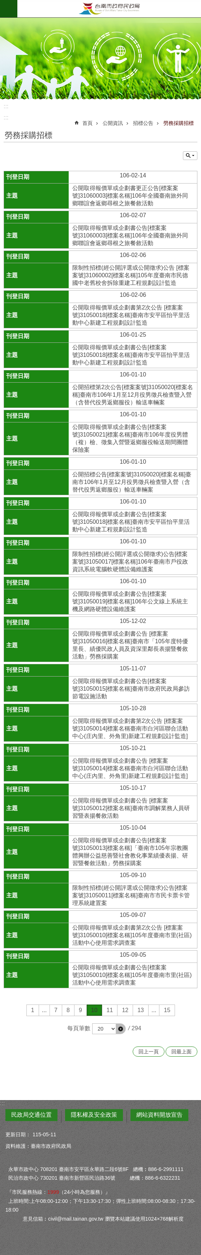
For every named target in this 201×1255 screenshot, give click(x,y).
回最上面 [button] (181, 1051)
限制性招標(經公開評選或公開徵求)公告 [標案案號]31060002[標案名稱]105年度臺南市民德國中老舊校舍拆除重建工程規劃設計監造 (130, 275)
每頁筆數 (78, 1028)
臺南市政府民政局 (109, 8)
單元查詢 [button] (190, 155)
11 (110, 1010)
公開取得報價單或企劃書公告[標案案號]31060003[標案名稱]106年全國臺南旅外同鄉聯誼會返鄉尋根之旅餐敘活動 (130, 235)
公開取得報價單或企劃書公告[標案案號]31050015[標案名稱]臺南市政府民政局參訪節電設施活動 (131, 688)
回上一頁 (148, 1051)
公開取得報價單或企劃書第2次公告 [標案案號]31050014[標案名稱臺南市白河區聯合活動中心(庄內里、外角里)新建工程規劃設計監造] (130, 728)
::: (6, 106)
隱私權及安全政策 (94, 1115)
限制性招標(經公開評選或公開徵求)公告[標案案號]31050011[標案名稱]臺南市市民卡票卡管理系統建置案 (131, 895)
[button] (121, 1028)
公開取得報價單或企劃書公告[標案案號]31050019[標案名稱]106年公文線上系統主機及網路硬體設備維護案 (130, 601)
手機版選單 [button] (8, 8)
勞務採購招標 (178, 123)
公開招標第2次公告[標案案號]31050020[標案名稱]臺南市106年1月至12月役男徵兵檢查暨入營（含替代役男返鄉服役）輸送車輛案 (132, 394)
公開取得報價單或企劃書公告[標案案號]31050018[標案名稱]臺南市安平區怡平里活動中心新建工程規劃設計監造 (131, 355)
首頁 (87, 123)
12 (125, 1010)
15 (167, 1010)
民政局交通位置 (31, 1115)
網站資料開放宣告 (159, 1115)
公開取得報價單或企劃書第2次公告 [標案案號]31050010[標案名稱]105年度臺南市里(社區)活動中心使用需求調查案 (132, 935)
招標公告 (143, 123)
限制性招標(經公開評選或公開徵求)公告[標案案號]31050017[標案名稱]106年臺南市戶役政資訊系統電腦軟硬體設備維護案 (130, 561)
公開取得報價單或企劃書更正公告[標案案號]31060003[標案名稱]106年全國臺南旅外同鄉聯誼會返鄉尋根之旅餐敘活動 (130, 195)
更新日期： (18, 1134)
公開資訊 (113, 123)
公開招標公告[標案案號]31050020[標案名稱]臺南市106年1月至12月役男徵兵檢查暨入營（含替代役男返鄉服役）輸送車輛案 (131, 482)
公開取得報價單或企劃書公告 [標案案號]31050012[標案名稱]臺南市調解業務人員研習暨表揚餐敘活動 (131, 808)
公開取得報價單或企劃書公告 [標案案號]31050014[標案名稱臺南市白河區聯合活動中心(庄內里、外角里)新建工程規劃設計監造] (130, 768)
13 (140, 1010)
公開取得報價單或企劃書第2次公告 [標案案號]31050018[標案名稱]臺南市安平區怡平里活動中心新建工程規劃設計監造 (131, 315)
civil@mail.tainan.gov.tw (75, 1219)
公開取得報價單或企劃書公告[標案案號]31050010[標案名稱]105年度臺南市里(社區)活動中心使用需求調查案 (132, 975)
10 (94, 1010)
